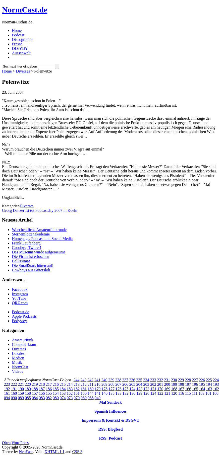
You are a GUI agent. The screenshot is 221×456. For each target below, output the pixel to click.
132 (125, 393)
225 (209, 380)
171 (153, 389)
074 (63, 398)
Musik (17, 362)
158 (28, 393)
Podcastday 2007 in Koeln (56, 210)
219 (35, 384)
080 (56, 398)
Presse (17, 44)
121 (167, 393)
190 (21, 389)
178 (105, 389)
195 (202, 384)
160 (14, 393)
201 (160, 384)
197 (188, 384)
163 (209, 389)
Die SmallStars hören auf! (33, 265)
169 (167, 389)
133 (118, 393)
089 (21, 398)
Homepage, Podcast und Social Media (42, 238)
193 (216, 384)
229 (181, 380)
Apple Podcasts (24, 316)
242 (90, 380)
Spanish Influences (111, 411)
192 (7, 389)
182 (77, 389)
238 (118, 380)
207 (118, 384)
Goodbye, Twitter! (26, 247)
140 (105, 393)
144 (91, 393)
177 (111, 389)
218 (42, 384)
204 (139, 384)
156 (42, 393)
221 (21, 384)
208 (111, 384)
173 (139, 389)
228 (188, 380)
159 (21, 393)
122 (160, 393)
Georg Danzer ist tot (18, 210)
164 (202, 389)
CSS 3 (77, 452)
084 (35, 398)
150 (84, 393)
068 (91, 398)
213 (77, 384)
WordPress (20, 443)
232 (160, 380)
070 (77, 398)
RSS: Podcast (110, 438)
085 (28, 398)
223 (7, 384)
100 (216, 393)
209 (104, 384)
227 (195, 380)
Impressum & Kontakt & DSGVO (110, 420)
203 (146, 384)
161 (7, 393)
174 (132, 389)
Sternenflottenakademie (31, 234)
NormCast (20, 367)
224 (216, 380)
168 (174, 389)
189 (28, 389)
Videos (17, 371)
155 (49, 393)
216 (56, 384)
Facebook (19, 289)
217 (49, 384)
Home (17, 30)
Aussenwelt (21, 53)
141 (98, 393)
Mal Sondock (110, 402)
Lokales (18, 353)
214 (70, 384)
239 (111, 380)
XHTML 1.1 (54, 452)
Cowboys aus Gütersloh (31, 270)
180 (91, 389)
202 (153, 384)
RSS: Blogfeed (110, 429)
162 (216, 389)
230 (174, 380)
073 (70, 398)
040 (98, 398)
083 (42, 398)
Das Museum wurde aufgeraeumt (38, 252)
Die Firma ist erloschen (30, 256)
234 (146, 380)
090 (14, 398)
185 (56, 389)
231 (167, 380)
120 (174, 393)
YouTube (19, 298)
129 (139, 393)
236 (132, 380)
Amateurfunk (22, 340)
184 (63, 389)
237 (125, 380)
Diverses (23, 71)
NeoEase (26, 452)
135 (111, 393)
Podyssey (19, 321)
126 (146, 393)
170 (160, 389)
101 (209, 393)
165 (195, 389)
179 (98, 389)
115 (188, 393)
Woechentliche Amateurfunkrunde (39, 230)
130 (132, 393)
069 (84, 398)
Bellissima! (21, 261)
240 (104, 380)
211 (90, 384)
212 (84, 384)
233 (153, 380)
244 (76, 380)
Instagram (20, 294)
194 (209, 384)
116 (181, 393)
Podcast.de (20, 312)
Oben (6, 443)
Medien (18, 358)
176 (118, 389)
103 (202, 393)
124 (153, 393)
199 (174, 384)
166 (188, 389)
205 (132, 384)
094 (7, 398)
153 (63, 393)
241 (97, 380)
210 (97, 384)
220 (28, 384)
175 (125, 389)
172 (146, 389)
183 (70, 389)
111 (195, 393)
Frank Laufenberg (26, 243)
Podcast (18, 35)
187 (42, 389)
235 (139, 380)
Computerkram (24, 344)
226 (202, 380)
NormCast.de (24, 9)
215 (63, 384)
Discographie (22, 39)
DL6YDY (20, 48)
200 (167, 384)
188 (35, 389)
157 (35, 393)
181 (84, 389)
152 (70, 393)
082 (49, 398)
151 (77, 393)
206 (125, 384)
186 (49, 389)
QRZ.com (20, 303)
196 (195, 384)
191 (14, 389)
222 (14, 384)
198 (181, 384)
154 (56, 393)
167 (181, 389)
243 (83, 380)
